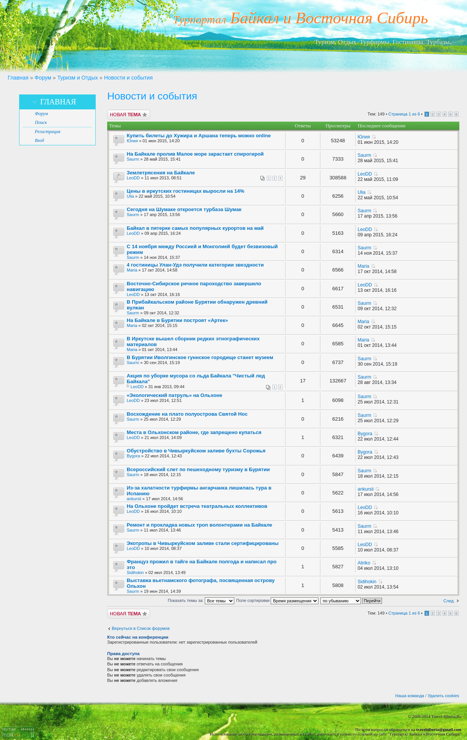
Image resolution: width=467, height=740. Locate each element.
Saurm (133, 159)
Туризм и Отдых (77, 78)
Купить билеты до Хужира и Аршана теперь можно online (199, 135)
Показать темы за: (201, 600)
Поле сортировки (277, 600)
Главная (18, 78)
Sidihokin (135, 572)
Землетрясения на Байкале (161, 173)
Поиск (41, 122)
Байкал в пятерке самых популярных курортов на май (195, 228)
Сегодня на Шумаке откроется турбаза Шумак (184, 209)
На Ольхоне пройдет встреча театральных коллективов (197, 506)
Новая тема (128, 114)
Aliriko (364, 563)
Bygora (365, 433)
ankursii (134, 498)
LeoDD (133, 178)
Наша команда (409, 695)
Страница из (404, 114)
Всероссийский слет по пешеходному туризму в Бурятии (198, 469)
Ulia (130, 196)
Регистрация (47, 131)
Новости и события (128, 78)
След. (449, 601)
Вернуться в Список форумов (141, 628)
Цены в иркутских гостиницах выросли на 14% (185, 191)
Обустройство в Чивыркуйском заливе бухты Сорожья (196, 451)
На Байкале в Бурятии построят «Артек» (177, 320)
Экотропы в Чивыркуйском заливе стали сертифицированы (203, 543)
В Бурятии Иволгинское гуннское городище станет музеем (200, 357)
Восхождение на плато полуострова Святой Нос (187, 414)
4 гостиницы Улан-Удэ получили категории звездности (195, 265)
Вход (39, 140)
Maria (132, 270)
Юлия (132, 140)
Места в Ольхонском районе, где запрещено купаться (194, 432)
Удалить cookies (443, 695)
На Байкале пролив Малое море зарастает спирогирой (195, 154)
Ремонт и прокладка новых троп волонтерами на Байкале (199, 525)
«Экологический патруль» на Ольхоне (174, 395)
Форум (42, 78)
